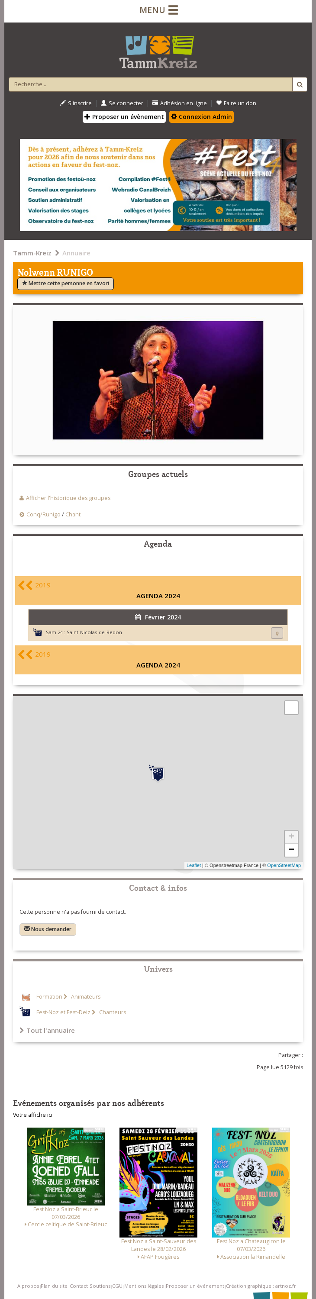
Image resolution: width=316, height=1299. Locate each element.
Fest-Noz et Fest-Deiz (63, 1012)
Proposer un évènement (124, 117)
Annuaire (76, 252)
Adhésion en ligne (179, 103)
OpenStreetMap (284, 865)
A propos (28, 1286)
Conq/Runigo (43, 514)
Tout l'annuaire (47, 1030)
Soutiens (100, 1286)
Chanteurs (112, 1012)
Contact (79, 1286)
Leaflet (194, 865)
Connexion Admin (201, 117)
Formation (49, 996)
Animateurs (85, 996)
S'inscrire (76, 103)
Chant (73, 514)
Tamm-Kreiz (32, 252)
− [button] (291, 850)
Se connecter (122, 103)
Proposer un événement (195, 1286)
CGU (117, 1286)
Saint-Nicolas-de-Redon (94, 632)
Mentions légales (144, 1286)
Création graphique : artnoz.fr (261, 1286)
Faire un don (236, 103)
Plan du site (54, 1286)
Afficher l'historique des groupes (68, 498)
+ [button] (291, 837)
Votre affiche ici (32, 1114)
